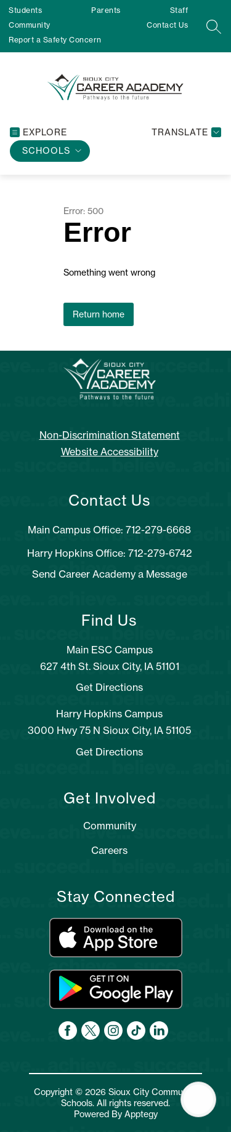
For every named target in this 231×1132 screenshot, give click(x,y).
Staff (179, 10)
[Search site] (213, 26)
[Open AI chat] (198, 1099)
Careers (109, 850)
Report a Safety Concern (55, 39)
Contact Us (167, 25)
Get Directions (109, 687)
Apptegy (141, 1114)
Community (30, 25)
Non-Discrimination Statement (109, 435)
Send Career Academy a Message (109, 574)
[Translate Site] (184, 132)
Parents (106, 10)
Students (25, 10)
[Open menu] (38, 132)
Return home (98, 314)
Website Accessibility (109, 451)
